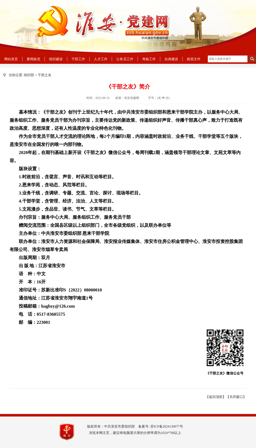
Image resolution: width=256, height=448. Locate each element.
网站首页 (11, 59)
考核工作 (149, 59)
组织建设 (56, 59)
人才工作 (101, 59)
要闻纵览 (33, 59)
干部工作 (78, 59)
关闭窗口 (236, 397)
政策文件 (194, 59)
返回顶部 (216, 397)
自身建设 (171, 59)
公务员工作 (124, 59)
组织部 (29, 75)
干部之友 (44, 75)
